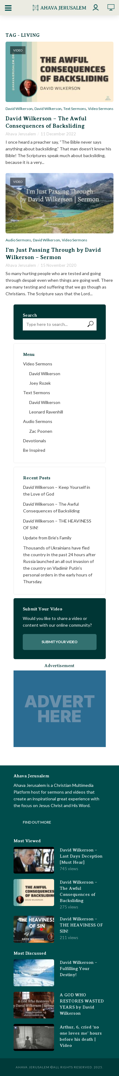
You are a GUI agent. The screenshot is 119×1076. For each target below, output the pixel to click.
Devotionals (34, 440)
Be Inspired (34, 450)
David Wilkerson (19, 108)
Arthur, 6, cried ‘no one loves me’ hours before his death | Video (81, 1036)
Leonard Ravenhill (46, 411)
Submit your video (59, 642)
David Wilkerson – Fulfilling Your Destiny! (78, 968)
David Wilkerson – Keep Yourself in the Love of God (56, 490)
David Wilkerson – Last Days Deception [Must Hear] (81, 856)
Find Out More (37, 822)
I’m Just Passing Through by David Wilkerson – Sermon (53, 253)
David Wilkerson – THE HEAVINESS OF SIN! (57, 524)
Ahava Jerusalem (21, 133)
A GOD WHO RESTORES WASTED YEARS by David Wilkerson (82, 1004)
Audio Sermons (18, 240)
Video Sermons (100, 108)
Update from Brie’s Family (47, 537)
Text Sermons (74, 108)
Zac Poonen (40, 431)
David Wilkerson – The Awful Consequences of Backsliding (46, 122)
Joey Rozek (40, 383)
